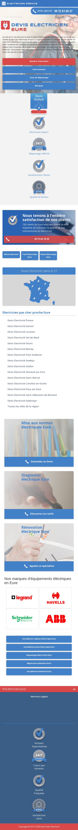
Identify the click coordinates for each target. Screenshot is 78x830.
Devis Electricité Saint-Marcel (24, 377)
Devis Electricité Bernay (21, 348)
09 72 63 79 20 (27, 239)
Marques (39, 85)
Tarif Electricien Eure (29, 255)
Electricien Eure (11, 254)
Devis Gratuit (39, 97)
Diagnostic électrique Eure (35, 477)
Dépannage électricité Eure (39, 655)
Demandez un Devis (39, 462)
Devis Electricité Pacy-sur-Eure (24, 389)
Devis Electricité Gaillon (21, 366)
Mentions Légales (39, 696)
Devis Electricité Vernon (21, 326)
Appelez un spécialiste (39, 566)
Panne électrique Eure (48, 255)
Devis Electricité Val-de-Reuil (23, 337)
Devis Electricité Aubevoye (22, 400)
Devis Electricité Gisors (20, 343)
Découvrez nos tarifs (39, 514)
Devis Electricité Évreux (20, 320)
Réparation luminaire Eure (39, 663)
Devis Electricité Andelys (21, 360)
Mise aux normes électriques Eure (37, 425)
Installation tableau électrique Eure (39, 638)
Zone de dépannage (39, 77)
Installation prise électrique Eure (39, 647)
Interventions (39, 69)
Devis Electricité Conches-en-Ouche (27, 383)
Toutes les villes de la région (23, 406)
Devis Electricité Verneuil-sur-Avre (26, 371)
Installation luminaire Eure (39, 671)
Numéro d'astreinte (39, 61)
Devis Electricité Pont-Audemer (25, 354)
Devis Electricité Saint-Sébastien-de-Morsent (32, 394)
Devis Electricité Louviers (21, 331)
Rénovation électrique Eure (35, 529)
